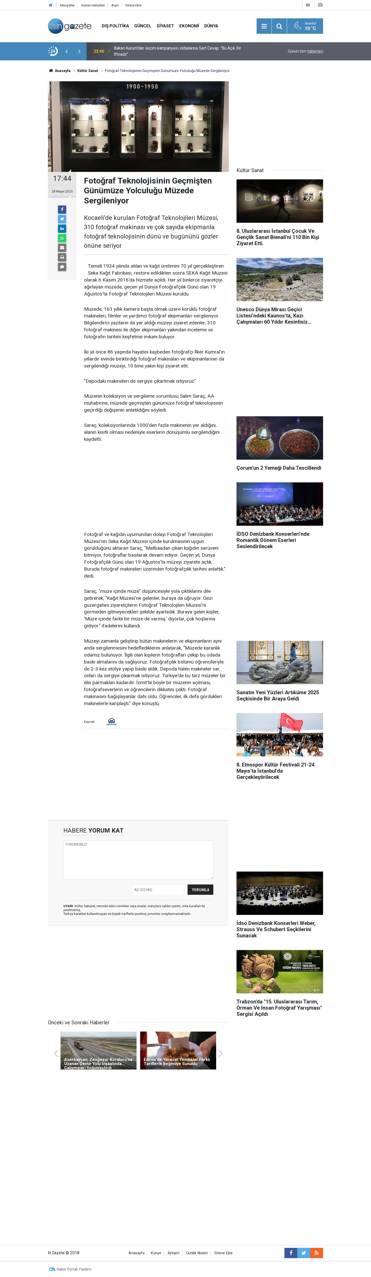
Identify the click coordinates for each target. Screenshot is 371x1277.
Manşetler (67, 5)
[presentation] (66, 51)
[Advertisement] (23, 151)
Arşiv (115, 5)
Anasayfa (137, 1253)
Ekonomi (189, 25)
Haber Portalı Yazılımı (74, 1269)
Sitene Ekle (133, 5)
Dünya (211, 25)
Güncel (142, 25)
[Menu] (264, 26)
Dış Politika (115, 25)
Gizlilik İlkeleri (197, 1253)
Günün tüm (305, 51)
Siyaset (165, 25)
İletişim (174, 1253)
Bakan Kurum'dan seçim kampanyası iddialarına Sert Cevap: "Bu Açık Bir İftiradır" (177, 51)
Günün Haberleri (93, 5)
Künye (156, 1253)
